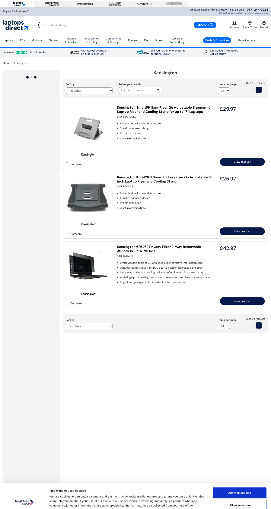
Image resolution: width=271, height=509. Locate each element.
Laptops (8, 40)
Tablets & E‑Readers (71, 40)
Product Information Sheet (132, 138)
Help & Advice (246, 40)
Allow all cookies (239, 469)
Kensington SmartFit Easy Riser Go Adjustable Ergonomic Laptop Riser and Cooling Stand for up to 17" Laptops (163, 109)
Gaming (53, 40)
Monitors (37, 40)
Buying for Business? (15, 11)
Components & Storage (113, 40)
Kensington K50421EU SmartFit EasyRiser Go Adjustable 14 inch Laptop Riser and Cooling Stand (164, 179)
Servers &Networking (177, 40)
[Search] (127, 25)
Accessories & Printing (91, 40)
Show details (197, 501)
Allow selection (239, 481)
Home (6, 63)
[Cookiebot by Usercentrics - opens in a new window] (24, 501)
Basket (264, 25)
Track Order (250, 25)
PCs (22, 40)
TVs (146, 40)
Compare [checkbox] (76, 164)
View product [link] (242, 162)
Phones (132, 40)
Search (205, 25)
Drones (159, 40)
